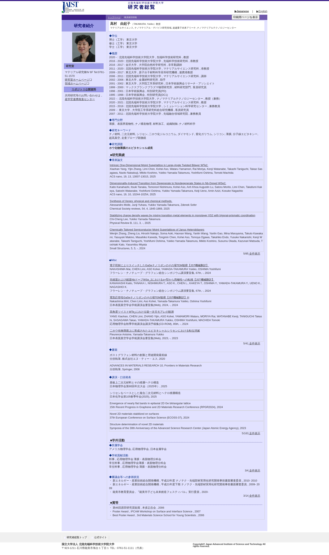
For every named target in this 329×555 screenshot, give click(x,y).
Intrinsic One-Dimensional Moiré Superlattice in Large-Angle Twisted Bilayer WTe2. (159, 165)
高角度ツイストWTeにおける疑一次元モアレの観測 (142, 311)
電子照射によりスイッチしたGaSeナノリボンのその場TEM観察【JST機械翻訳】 (159, 265)
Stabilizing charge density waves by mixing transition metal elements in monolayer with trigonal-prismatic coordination (182, 215)
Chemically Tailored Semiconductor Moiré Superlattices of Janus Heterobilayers (157, 229)
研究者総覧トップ (77, 537)
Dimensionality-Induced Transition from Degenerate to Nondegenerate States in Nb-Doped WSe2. (168, 183)
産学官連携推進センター (80, 99)
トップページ (114, 17)
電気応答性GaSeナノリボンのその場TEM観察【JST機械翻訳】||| (149, 297)
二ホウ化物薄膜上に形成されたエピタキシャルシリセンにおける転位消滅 (155, 330)
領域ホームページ (76, 83)
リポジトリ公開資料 (84, 89)
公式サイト (100, 537)
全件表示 (254, 253)
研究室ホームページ (77, 79)
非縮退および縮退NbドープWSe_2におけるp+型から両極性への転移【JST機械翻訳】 (162, 279)
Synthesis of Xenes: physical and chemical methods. (141, 201)
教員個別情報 (130, 17)
